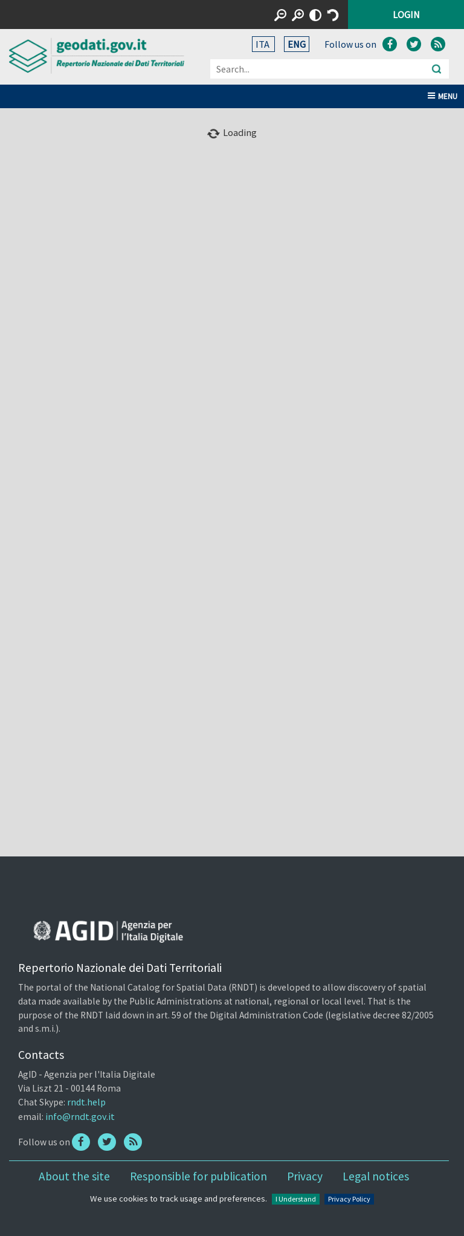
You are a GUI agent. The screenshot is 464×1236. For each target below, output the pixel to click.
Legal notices (376, 1176)
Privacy (305, 1176)
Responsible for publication (198, 1176)
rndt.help (86, 1102)
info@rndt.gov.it (80, 1116)
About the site (74, 1176)
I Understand (296, 1198)
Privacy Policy (349, 1198)
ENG (297, 44)
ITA (263, 44)
